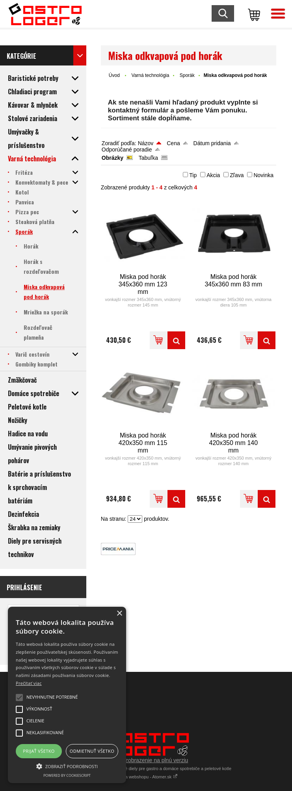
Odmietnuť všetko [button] (92, 751)
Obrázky (112, 158)
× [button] (119, 614)
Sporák (187, 75)
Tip (193, 175)
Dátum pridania (212, 143)
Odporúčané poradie (127, 149)
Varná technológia (150, 75)
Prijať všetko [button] (39, 751)
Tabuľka (148, 158)
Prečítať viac (29, 683)
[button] (67, 765)
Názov (146, 143)
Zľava (237, 175)
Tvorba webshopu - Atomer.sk (146, 776)
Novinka (263, 175)
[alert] (67, 695)
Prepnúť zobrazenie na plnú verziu (146, 760)
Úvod (114, 75)
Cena (173, 143)
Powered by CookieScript (67, 775)
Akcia (213, 175)
